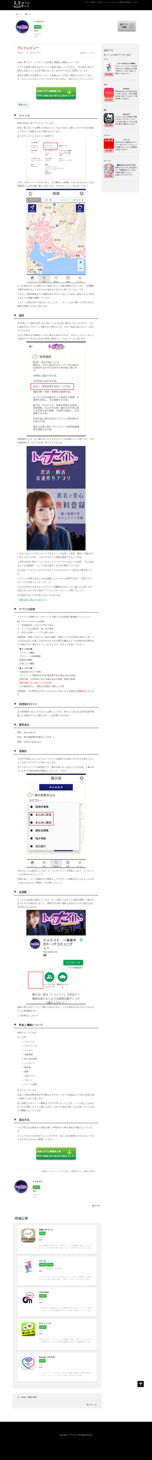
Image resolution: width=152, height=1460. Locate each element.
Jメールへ (57, 1271)
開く (25, 105)
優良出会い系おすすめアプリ (33, 600)
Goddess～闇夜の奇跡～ (29, 1397)
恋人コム (90, 1404)
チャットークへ (57, 1334)
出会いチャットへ (57, 1239)
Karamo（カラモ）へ (57, 1367)
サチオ (97, 1206)
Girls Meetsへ (57, 1302)
